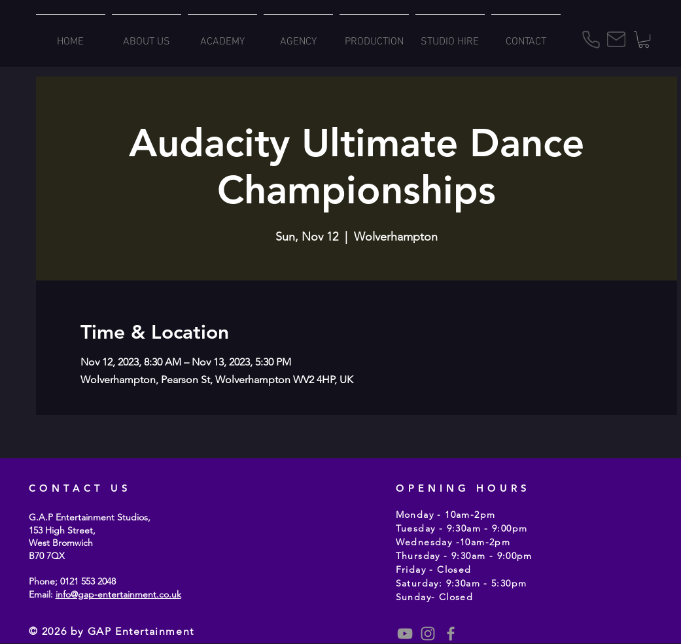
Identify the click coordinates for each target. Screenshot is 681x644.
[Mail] (616, 39)
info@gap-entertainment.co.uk (118, 594)
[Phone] (591, 39)
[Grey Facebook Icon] (451, 633)
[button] (644, 39)
